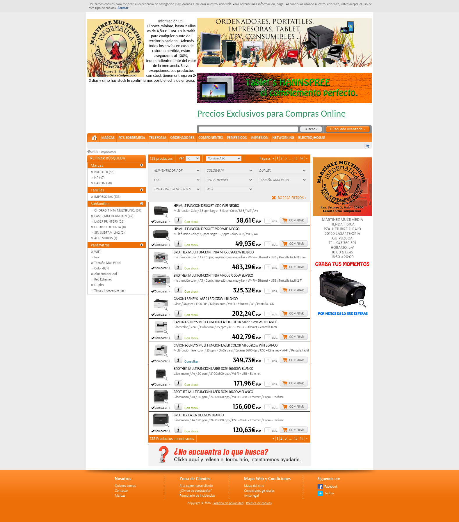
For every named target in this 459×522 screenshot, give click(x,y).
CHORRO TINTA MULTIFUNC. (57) (117, 210)
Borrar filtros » (292, 198)
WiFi (97, 252)
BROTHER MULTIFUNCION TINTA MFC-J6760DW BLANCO (213, 276)
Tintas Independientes (109, 290)
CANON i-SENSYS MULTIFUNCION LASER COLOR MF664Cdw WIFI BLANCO (225, 345)
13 (296, 158)
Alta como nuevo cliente (196, 486)
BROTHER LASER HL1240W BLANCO (199, 415)
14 (301, 158)
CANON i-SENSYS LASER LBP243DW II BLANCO (206, 299)
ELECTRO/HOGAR (311, 138)
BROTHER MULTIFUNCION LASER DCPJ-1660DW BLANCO (214, 369)
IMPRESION (259, 138)
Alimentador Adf (105, 274)
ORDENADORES (182, 138)
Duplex (99, 285)
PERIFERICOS (237, 138)
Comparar (161, 221)
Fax (96, 257)
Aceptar (123, 8)
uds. (275, 221)
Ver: (182, 158)
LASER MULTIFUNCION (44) (114, 216)
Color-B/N (101, 268)
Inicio (93, 152)
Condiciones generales (259, 491)
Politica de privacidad (228, 503)
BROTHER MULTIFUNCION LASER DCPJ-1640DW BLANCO (213, 392)
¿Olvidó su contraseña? (195, 491)
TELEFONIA (157, 138)
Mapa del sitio (254, 486)
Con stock (191, 222)
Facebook (327, 487)
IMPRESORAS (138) (107, 197)
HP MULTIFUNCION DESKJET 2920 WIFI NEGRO (207, 229)
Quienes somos (125, 486)
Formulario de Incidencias (197, 496)
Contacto (121, 491)
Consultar (191, 361)
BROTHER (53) (104, 172)
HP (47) (99, 178)
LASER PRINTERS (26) (109, 221)
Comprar (296, 220)
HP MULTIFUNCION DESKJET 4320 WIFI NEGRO (206, 206)
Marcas (107, 138)
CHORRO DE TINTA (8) (110, 227)
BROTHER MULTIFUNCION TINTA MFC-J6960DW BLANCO (214, 252)
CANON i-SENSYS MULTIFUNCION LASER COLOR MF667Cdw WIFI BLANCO (225, 322)
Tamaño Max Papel (107, 263)
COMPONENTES (210, 138)
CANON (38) (103, 183)
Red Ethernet (103, 279)
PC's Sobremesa (131, 138)
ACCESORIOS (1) (105, 238)
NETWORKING (283, 138)
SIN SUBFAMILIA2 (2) (109, 233)
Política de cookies (259, 503)
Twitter (325, 493)
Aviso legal (251, 496)
